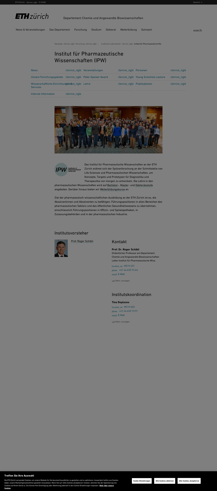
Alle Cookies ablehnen (165, 481)
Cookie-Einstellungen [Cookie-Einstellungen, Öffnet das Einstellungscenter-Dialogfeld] (141, 481)
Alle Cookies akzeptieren (189, 481)
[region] (108, 481)
